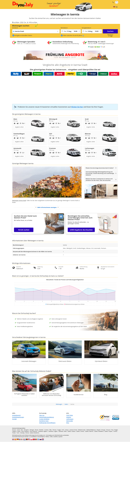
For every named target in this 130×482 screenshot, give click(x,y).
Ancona (14, 430)
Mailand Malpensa (91, 430)
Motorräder (69, 421)
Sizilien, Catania (71, 431)
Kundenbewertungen (18, 417)
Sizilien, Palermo (89, 431)
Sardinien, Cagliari (53, 431)
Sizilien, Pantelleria (98, 431)
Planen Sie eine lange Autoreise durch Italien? (100, 168)
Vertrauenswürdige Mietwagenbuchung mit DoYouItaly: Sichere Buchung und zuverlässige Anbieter (100, 173)
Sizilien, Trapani (108, 431)
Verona (27, 433)
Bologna (32, 430)
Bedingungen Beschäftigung (47, 423)
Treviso (115, 431)
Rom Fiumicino (33, 431)
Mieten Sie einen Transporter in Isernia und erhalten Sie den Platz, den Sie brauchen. (99, 179)
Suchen (110, 31)
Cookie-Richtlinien (44, 419)
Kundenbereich (16, 415)
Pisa (112, 430)
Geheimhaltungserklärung (46, 417)
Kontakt (14, 419)
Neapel (98, 430)
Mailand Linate (81, 430)
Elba (50, 430)
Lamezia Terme (73, 430)
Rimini (18, 431)
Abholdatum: (64, 28)
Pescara (108, 430)
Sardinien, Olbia (62, 431)
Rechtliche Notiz (44, 421)
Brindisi (41, 430)
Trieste (14, 433)
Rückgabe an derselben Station (23, 35)
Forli (63, 430)
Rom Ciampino (25, 431)
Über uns (41, 415)
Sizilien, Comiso (80, 431)
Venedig (22, 433)
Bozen (36, 430)
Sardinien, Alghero (42, 431)
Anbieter (68, 417)
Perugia (103, 430)
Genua (66, 430)
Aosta (18, 430)
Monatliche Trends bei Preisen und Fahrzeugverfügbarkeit (65, 279)
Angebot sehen (19, 127)
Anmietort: (15, 28)
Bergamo (26, 430)
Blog (67, 423)
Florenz (54, 430)
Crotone (46, 430)
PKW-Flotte (69, 415)
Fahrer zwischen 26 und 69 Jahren (73, 35)
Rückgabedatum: (86, 28)
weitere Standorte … (35, 433)
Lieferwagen (69, 419)
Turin (18, 433)
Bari (22, 430)
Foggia (59, 430)
